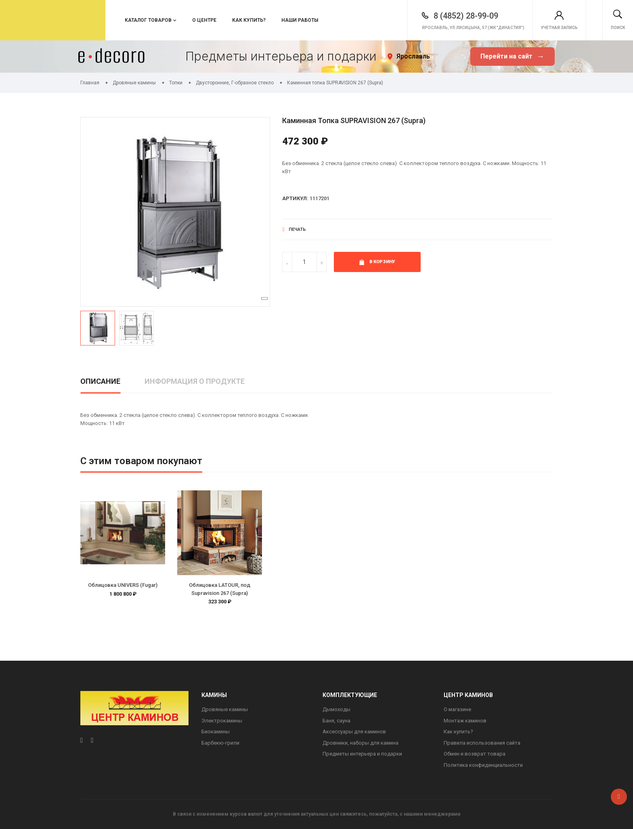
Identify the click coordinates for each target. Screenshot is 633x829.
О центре (204, 20)
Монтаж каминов (465, 721)
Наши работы (299, 20)
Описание (100, 381)
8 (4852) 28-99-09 (430, 16)
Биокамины (215, 732)
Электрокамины (221, 721)
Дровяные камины (224, 709)
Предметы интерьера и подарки (362, 754)
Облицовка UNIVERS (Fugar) (122, 585)
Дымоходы (336, 709)
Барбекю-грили (220, 743)
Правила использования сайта (482, 743)
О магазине (457, 709)
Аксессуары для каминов (354, 732)
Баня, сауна (336, 721)
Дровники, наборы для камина (360, 743)
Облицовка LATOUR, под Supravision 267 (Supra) (219, 589)
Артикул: (295, 198)
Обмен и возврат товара (474, 754)
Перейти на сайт (512, 57)
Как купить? (249, 20)
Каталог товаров (148, 20)
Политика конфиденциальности (483, 765)
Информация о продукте (195, 381)
